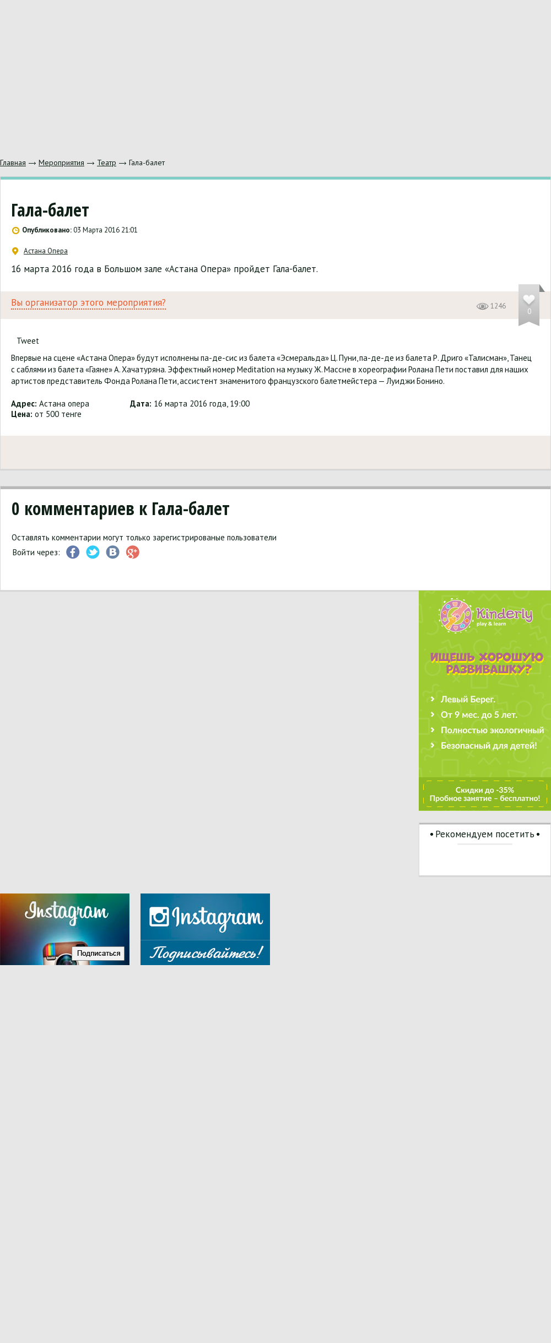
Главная (13, 162)
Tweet (28, 340)
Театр (106, 162)
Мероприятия (61, 162)
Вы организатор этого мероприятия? (88, 302)
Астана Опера (40, 251)
